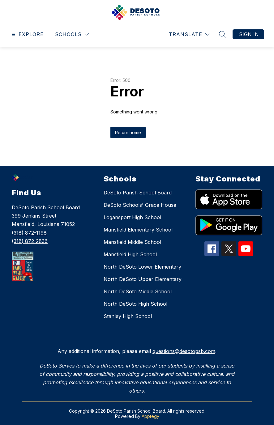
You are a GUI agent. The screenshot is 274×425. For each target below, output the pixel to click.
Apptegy (150, 416)
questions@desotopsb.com (183, 351)
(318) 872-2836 (30, 241)
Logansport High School (132, 217)
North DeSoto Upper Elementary (143, 279)
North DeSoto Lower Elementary (142, 267)
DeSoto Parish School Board (138, 192)
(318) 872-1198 (29, 233)
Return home (128, 132)
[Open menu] (27, 34)
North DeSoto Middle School (138, 291)
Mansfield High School (130, 254)
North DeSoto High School (135, 304)
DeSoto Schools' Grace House (140, 205)
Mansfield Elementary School (138, 230)
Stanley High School (128, 316)
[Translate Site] (189, 34)
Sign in (249, 34)
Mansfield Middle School (132, 242)
